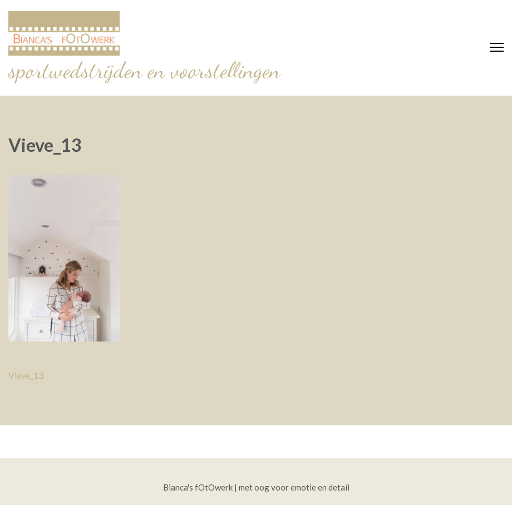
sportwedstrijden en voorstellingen (144, 70)
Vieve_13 (25, 375)
